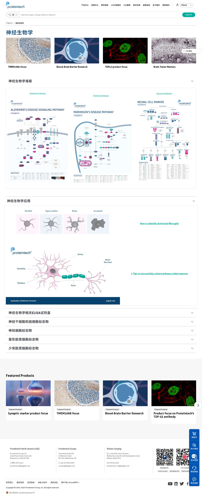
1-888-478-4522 (16, 463)
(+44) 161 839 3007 (66, 463)
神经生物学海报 (20, 81)
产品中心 (85, 5)
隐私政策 (20, 482)
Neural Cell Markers (164, 93)
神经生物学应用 (18, 201)
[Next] (198, 405)
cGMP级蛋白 (116, 5)
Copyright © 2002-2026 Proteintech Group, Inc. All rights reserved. (32, 488)
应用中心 (94, 5)
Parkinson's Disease (101, 96)
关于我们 (156, 5)
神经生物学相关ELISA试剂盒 (29, 313)
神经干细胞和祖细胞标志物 (29, 322)
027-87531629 (113, 463)
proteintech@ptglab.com (20, 466)
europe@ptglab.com (66, 466)
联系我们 (166, 5)
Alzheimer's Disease (38, 93)
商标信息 (54, 482)
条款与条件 (42, 482)
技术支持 (136, 5)
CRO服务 (127, 5)
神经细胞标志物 (20, 331)
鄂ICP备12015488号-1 (70, 482)
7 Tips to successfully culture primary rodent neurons (159, 273)
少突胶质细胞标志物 (24, 348)
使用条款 (31, 482)
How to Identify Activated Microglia (159, 223)
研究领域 (104, 5)
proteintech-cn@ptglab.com (118, 466)
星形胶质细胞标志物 (24, 339)
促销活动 (146, 5)
